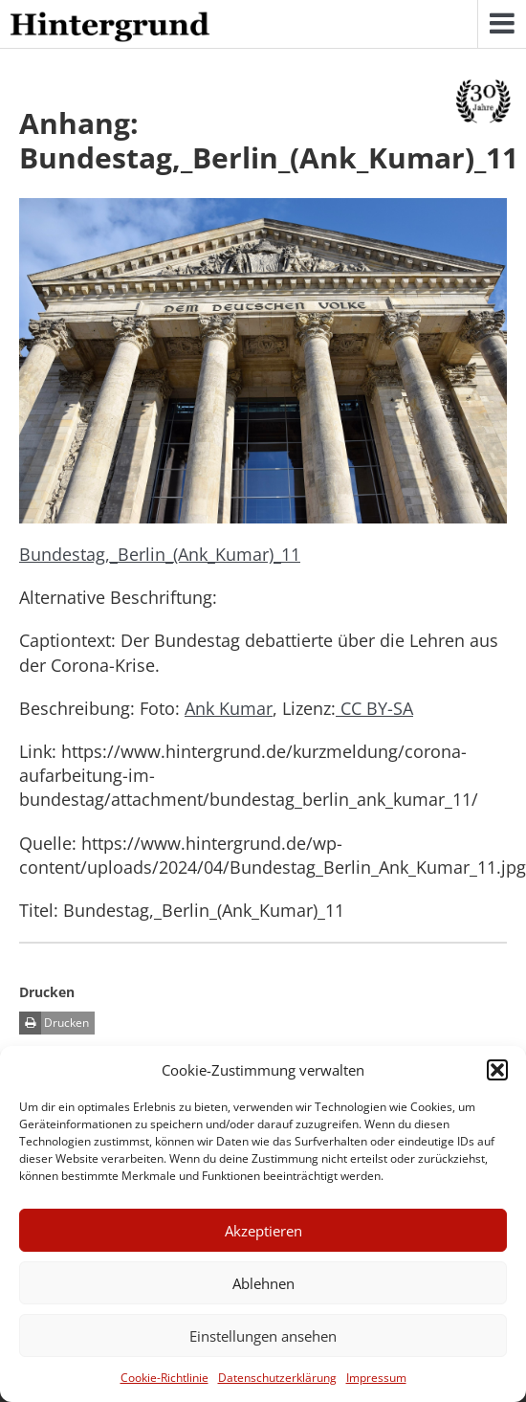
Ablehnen (263, 1283)
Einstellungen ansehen (263, 1336)
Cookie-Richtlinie (164, 1377)
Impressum (376, 1377)
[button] (497, 1069)
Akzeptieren (263, 1230)
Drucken (54, 1023)
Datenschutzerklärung (277, 1377)
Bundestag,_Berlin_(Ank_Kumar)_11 (159, 554)
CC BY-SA (374, 708)
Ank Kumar (229, 708)
